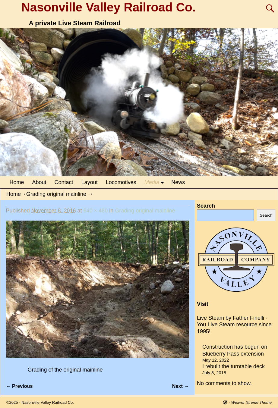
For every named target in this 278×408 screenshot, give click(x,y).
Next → (180, 386)
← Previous (19, 386)
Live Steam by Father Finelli (230, 318)
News (178, 182)
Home (17, 182)
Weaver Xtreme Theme (251, 402)
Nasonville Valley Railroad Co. (108, 7)
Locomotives (121, 182)
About (39, 182)
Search (206, 206)
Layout (89, 182)
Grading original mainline (56, 194)
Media (155, 182)
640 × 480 (96, 211)
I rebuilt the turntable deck (233, 366)
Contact (64, 182)
